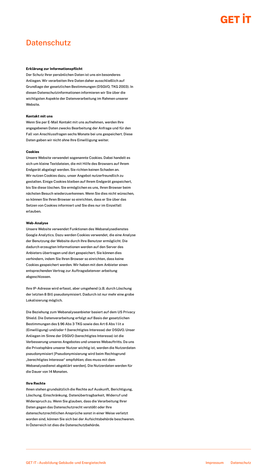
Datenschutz (241, 463)
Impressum (215, 463)
